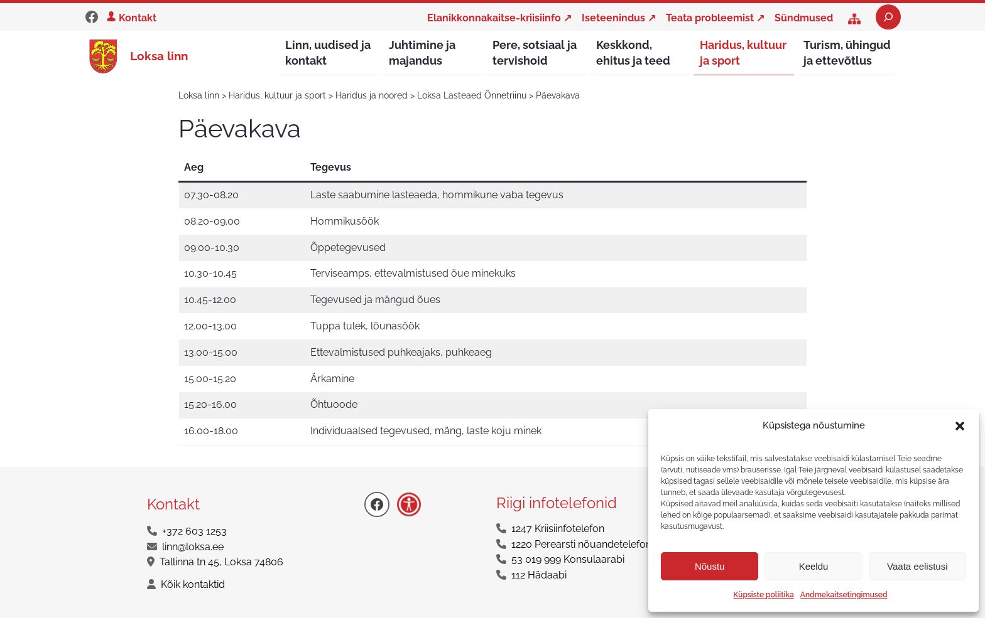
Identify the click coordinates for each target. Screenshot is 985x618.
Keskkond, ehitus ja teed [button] (633, 52)
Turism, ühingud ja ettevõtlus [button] (847, 52)
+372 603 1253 (194, 532)
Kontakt (137, 18)
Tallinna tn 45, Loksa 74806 (221, 562)
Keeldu (814, 566)
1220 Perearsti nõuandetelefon (581, 545)
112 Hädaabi (539, 576)
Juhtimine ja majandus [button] (422, 52)
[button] (960, 426)
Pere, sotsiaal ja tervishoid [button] (535, 52)
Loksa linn (159, 56)
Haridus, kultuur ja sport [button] (743, 52)
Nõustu (710, 566)
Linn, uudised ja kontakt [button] (328, 52)
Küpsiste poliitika (763, 594)
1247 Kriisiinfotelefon (557, 529)
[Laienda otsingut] (888, 16)
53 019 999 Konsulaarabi (567, 560)
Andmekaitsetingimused (844, 594)
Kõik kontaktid (193, 585)
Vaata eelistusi (917, 566)
